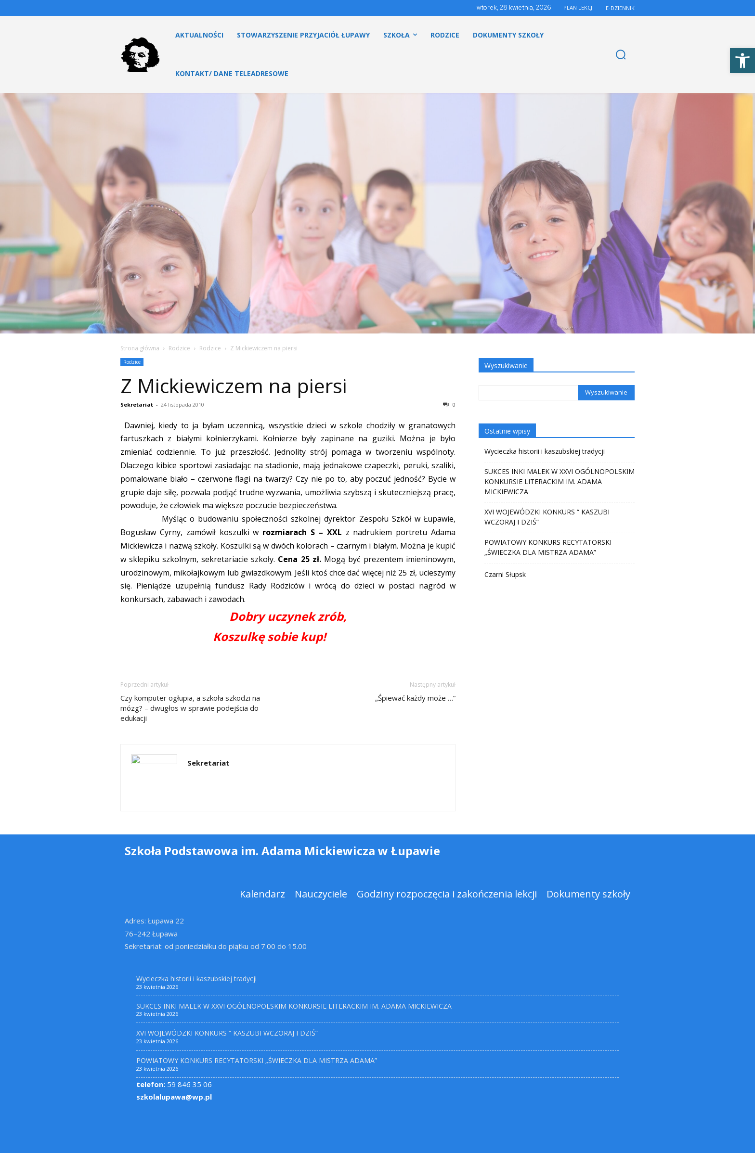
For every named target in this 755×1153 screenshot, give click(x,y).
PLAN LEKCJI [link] (578, 7)
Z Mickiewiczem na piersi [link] (233, 385)
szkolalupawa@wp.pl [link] (174, 1097)
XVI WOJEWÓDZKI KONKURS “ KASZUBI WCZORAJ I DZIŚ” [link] (547, 516)
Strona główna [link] (139, 348)
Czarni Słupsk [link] (505, 574)
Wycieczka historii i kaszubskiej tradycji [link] (544, 451)
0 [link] (449, 404)
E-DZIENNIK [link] (620, 8)
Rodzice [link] (179, 348)
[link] (742, 60)
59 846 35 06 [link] (174, 1084)
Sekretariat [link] (136, 404)
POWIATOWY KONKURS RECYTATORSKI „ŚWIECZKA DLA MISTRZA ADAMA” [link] (548, 547)
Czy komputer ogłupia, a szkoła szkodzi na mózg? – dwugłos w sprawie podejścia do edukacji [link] (190, 708)
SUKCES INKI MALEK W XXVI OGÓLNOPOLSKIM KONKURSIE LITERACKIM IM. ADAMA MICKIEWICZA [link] (559, 481)
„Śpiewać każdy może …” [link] (415, 698)
